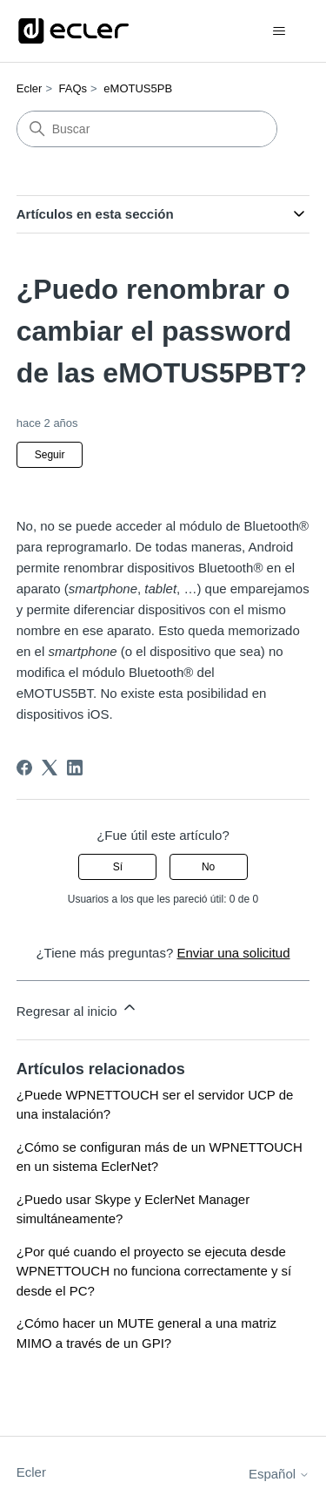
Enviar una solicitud (232, 952)
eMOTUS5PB (137, 88)
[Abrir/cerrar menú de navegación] (278, 31)
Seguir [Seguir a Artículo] (50, 455)
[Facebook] (24, 767)
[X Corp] (49, 767)
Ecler (30, 88)
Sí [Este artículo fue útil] (118, 867)
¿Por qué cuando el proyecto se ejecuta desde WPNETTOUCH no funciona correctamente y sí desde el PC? (154, 1271)
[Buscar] (146, 129)
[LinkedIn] (75, 767)
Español (279, 1473)
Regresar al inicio (77, 1008)
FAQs (73, 88)
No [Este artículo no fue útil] (208, 867)
